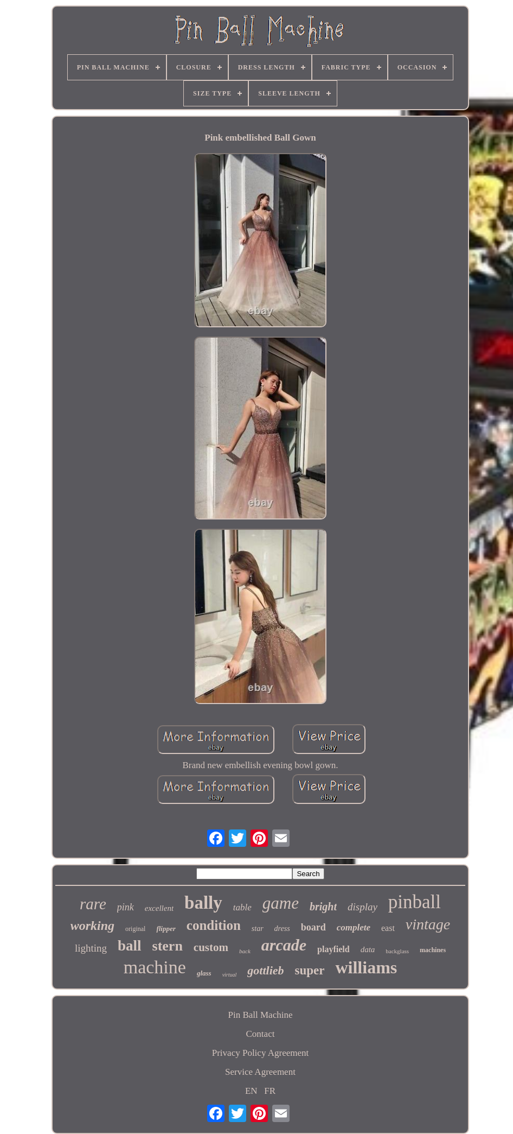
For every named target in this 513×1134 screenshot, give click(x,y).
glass (204, 973)
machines (433, 950)
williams (366, 967)
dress (282, 928)
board (313, 927)
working (92, 925)
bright (323, 907)
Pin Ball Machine (260, 1015)
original (135, 929)
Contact (260, 1034)
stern (167, 946)
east (388, 928)
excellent (159, 908)
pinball (414, 902)
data (368, 949)
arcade (283, 945)
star (258, 928)
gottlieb (265, 970)
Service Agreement (260, 1072)
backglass (397, 951)
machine (155, 967)
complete (353, 927)
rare (93, 904)
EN (251, 1091)
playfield (333, 949)
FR (269, 1091)
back (245, 951)
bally (203, 903)
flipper (165, 928)
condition (214, 925)
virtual (229, 975)
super (310, 970)
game (280, 903)
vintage (428, 924)
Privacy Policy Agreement (260, 1053)
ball (130, 945)
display (362, 907)
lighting (91, 948)
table (242, 907)
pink (125, 907)
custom (211, 947)
